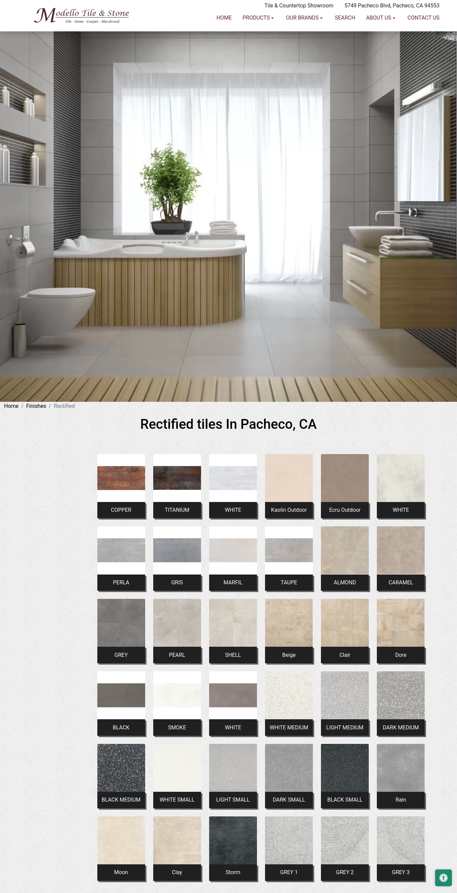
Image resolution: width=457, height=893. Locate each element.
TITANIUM (177, 510)
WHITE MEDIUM (289, 727)
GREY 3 (401, 872)
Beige (289, 655)
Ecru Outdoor (344, 510)
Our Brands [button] (303, 47)
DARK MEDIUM (401, 727)
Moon (121, 872)
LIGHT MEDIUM (345, 727)
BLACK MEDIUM (121, 800)
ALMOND (345, 582)
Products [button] (256, 47)
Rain (401, 800)
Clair (344, 655)
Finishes (36, 406)
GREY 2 (345, 872)
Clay (177, 872)
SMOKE (177, 727)
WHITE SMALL (177, 800)
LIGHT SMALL (233, 800)
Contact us (423, 47)
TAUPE (289, 582)
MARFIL (233, 582)
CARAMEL (401, 582)
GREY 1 (289, 872)
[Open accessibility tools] (443, 877)
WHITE (233, 510)
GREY (121, 655)
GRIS (177, 582)
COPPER (121, 510)
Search (345, 47)
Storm (233, 872)
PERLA (121, 582)
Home (224, 47)
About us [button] (379, 47)
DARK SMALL (289, 800)
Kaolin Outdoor (289, 510)
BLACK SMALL (345, 800)
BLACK (121, 727)
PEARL (177, 655)
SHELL (233, 655)
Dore (400, 655)
